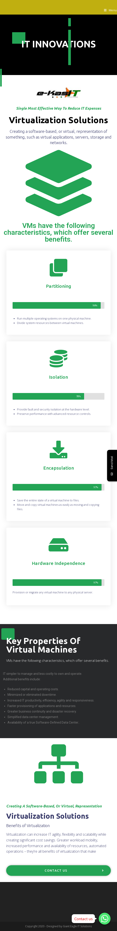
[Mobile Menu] (110, 10)
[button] (58, 870)
